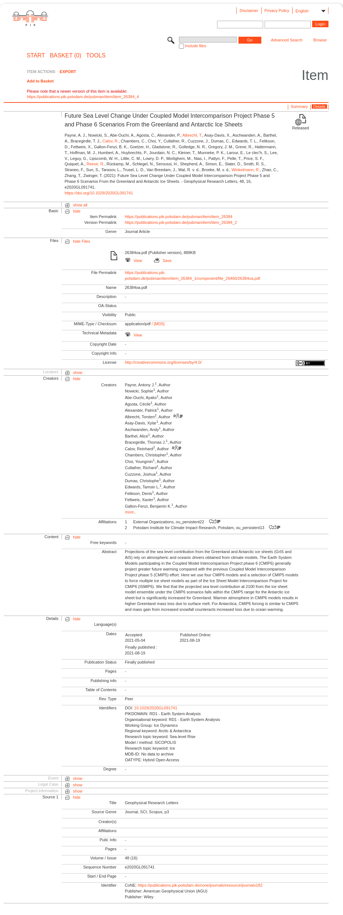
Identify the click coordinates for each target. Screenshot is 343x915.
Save (163, 260)
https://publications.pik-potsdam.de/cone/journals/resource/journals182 (200, 885)
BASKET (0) (65, 56)
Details (319, 106)
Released (300, 128)
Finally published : (141, 647)
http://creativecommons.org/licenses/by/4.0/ (163, 362)
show (77, 372)
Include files (195, 46)
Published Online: (195, 635)
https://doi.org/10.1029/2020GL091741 (99, 193)
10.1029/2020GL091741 (155, 708)
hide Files (81, 241)
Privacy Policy (277, 10)
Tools (96, 56)
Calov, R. (110, 141)
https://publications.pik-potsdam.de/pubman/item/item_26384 (179, 216)
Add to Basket (40, 81)
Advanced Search (287, 40)
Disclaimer (249, 10)
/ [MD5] (158, 324)
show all (80, 205)
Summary (299, 106)
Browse (320, 40)
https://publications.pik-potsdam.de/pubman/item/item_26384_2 (181, 222)
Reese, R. (96, 164)
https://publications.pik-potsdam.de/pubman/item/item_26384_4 (83, 96)
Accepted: (134, 635)
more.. (130, 512)
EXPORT (68, 71)
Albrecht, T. (192, 135)
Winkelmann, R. (246, 170)
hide (77, 211)
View (133, 260)
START (35, 56)
